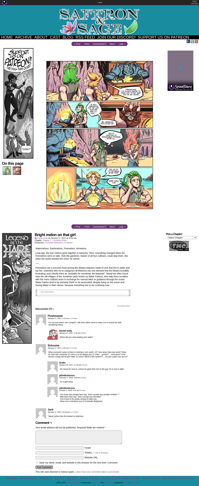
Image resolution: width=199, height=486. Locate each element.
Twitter (192, 41)
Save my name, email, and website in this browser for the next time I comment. (78, 462)
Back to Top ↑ (134, 483)
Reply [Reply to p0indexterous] (84, 378)
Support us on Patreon (163, 37)
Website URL (91, 457)
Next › (113, 44)
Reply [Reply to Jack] (76, 412)
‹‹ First (77, 44)
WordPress (95, 483)
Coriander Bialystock (54, 243)
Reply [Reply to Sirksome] (75, 348)
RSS (196, 41)
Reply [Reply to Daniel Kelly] (84, 333)
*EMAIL (96, 452)
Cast (55, 37)
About (41, 37)
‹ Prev (86, 44)
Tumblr (188, 41)
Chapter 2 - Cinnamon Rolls (54, 240)
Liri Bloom (68, 243)
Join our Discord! (116, 37)
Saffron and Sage (99, 21)
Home (7, 37)
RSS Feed (85, 37)
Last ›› (122, 44)
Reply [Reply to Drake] (85, 365)
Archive (23, 37)
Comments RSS (123, 306)
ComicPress (109, 483)
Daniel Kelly (42, 238)
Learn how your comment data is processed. (97, 472)
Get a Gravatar (101, 453)
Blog (68, 37)
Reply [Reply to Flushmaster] (75, 318)
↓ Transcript (46, 292)
